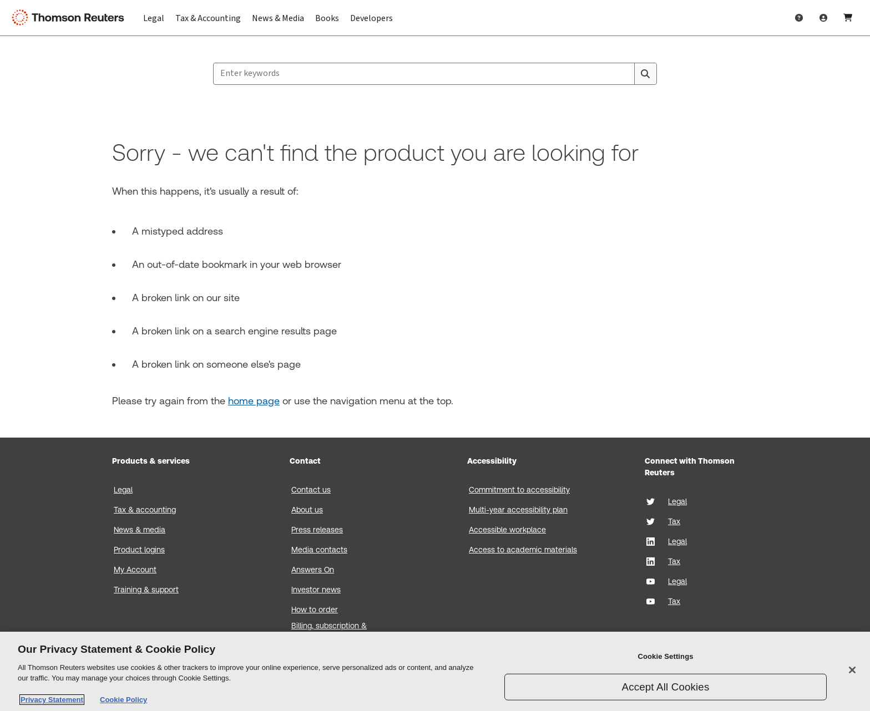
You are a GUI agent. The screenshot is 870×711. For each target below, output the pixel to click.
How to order (314, 609)
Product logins (139, 549)
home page (254, 401)
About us (307, 509)
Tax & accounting (145, 509)
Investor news (316, 589)
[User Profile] (823, 18)
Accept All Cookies (666, 687)
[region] (435, 671)
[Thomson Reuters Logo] (71, 18)
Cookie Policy (123, 699)
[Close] (852, 670)
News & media (139, 529)
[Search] (645, 73)
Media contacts (319, 549)
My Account (135, 569)
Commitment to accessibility (519, 489)
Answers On (312, 569)
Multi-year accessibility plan (518, 509)
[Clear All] (624, 73)
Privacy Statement (52, 699)
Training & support (146, 589)
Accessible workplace (507, 529)
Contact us (311, 489)
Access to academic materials (523, 549)
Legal (123, 489)
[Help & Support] (799, 18)
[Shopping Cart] (848, 18)
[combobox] (435, 74)
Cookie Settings (665, 656)
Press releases (317, 529)
